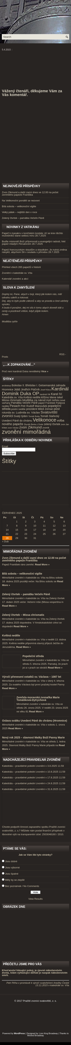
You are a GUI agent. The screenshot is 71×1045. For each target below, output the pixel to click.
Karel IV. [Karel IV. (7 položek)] (56, 394)
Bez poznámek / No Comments (22, 886)
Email (5, 446)
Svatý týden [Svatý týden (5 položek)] (21, 416)
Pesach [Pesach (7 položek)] (15, 405)
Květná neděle (11, 635)
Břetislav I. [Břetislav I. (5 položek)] (31, 385)
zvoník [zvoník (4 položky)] (45, 427)
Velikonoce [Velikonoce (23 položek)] (44, 419)
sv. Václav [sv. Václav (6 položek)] (33, 412)
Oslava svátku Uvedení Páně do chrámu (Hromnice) (34, 720)
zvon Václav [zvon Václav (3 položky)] (13, 428)
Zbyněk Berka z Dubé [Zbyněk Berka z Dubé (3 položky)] (33, 424)
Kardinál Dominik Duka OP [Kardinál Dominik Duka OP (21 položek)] (35, 391)
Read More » (42, 564)
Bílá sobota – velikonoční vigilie (19, 206)
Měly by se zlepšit (15, 879)
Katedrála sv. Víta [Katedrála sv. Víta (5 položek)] (12, 397)
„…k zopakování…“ (19, 364)
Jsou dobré (11, 861)
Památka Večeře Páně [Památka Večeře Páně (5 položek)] (24, 402)
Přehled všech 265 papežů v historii (21, 267)
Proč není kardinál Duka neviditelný (21, 371)
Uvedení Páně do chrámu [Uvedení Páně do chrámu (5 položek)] (17, 420)
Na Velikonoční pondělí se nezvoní (21, 200)
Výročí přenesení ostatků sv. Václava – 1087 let (31, 676)
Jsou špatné (11, 873)
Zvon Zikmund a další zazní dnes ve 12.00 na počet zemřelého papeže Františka (30, 193)
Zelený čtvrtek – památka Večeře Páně (23, 218)
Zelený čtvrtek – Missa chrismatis (23, 614)
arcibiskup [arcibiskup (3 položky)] (6, 385)
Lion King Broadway (48, 1033)
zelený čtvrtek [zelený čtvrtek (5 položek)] (52, 424)
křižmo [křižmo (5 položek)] (45, 397)
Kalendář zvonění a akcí (15, 278)
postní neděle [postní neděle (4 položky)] (18, 409)
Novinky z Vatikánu (22, 227)
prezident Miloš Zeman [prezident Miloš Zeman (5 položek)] (39, 408)
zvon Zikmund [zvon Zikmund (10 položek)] (30, 427)
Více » (44, 371)
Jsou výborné (12, 867)
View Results (35, 898)
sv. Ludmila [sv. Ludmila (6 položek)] (19, 412)
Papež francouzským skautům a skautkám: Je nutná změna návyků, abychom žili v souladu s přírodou (34, 251)
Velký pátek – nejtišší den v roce (19, 212)
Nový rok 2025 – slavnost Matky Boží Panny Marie (33, 737)
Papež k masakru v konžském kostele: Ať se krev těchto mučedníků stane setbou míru (32, 234)
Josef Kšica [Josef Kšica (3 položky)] (45, 390)
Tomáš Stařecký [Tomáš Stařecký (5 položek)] (49, 416)
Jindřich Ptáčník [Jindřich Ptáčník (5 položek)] (30, 389)
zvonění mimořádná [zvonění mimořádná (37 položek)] (26, 432)
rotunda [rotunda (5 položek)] (6, 412)
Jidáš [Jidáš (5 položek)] (17, 389)
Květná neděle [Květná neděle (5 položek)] (32, 397)
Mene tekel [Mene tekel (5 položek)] (56, 397)
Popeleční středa (33, 656)
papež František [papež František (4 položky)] (46, 403)
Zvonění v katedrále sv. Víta (17, 273)
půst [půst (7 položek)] (57, 408)
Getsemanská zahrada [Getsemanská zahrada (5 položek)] (51, 385)
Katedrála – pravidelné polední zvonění (23, 765)
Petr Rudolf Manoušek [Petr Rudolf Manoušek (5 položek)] (34, 405)
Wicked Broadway (35, 1035)
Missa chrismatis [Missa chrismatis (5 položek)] (12, 400)
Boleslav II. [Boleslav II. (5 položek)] (18, 385)
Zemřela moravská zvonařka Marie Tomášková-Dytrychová (38, 698)
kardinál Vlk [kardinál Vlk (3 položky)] (45, 394)
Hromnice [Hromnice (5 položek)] (7, 389)
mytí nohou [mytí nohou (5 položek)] (52, 400)
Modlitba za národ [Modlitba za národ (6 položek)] (33, 400)
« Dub (5, 541)
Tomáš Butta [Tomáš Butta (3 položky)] (34, 416)
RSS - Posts (34, 355)
